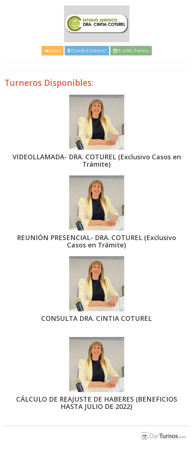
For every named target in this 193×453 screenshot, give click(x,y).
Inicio (52, 50)
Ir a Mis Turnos (131, 50)
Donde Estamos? (87, 50)
